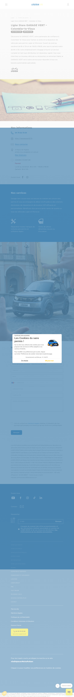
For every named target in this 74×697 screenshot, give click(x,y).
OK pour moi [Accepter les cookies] (49, 361)
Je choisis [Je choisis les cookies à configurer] (24, 361)
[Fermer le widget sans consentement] (22, 335)
